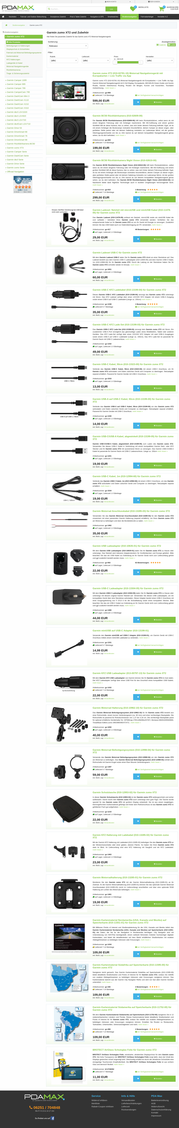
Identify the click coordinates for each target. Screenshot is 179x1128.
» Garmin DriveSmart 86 (16, 140)
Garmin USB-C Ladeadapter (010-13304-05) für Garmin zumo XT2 (128, 588)
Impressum (156, 1116)
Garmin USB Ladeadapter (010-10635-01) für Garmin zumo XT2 (127, 546)
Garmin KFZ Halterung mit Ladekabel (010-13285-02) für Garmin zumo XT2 (131, 836)
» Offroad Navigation (14, 171)
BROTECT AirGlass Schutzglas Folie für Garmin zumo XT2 (124, 1050)
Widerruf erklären (99, 1100)
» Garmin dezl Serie (14, 159)
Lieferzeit (125, 1106)
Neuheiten (12, 17)
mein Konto (110, 1)
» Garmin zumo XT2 (14, 36)
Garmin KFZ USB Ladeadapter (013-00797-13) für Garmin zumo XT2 (129, 673)
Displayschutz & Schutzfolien (18, 49)
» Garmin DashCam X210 (17, 104)
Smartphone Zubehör (58, 17)
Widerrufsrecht (158, 1106)
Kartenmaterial (12, 56)
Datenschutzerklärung (161, 1109)
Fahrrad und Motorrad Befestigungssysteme (23, 53)
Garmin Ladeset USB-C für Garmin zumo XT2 (117, 252)
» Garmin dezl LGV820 (15, 116)
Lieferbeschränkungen (131, 1103)
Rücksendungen (128, 1109)
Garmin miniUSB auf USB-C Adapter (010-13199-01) (121, 630)
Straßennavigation (129, 17)
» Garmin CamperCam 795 (17, 92)
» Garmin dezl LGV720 (15, 120)
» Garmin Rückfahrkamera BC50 (20, 144)
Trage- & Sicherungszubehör (17, 73)
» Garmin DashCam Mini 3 (17, 96)
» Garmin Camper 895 (15, 84)
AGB (153, 1103)
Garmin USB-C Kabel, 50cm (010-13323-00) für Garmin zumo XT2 (128, 364)
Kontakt (154, 1112)
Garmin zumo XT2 (36, 25)
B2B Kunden (154, 1)
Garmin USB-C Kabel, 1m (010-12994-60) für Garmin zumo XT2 (127, 476)
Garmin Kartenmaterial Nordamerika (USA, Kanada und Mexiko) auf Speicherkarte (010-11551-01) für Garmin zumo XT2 (129, 921)
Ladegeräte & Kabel (14, 63)
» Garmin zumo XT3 (14, 148)
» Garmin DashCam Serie (17, 156)
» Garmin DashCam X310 (17, 108)
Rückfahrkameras (13, 70)
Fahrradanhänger (147, 17)
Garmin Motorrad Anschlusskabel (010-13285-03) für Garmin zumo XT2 (131, 511)
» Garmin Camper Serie (16, 151)
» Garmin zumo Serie (15, 167)
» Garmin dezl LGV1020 (16, 112)
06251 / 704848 (46, 1107)
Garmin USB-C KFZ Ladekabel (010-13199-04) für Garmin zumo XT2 (129, 290)
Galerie (161, 45)
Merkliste (96, 1103)
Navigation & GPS (97, 17)
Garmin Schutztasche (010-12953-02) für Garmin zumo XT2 (125, 792)
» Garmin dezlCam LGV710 (17, 124)
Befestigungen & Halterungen (18, 46)
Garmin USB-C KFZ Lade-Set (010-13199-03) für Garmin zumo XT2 (129, 324)
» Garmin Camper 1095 (16, 80)
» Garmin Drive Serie (14, 163)
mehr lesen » (110, 88)
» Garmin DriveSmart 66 (16, 132)
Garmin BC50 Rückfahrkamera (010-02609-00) (117, 115)
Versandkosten (109, 104)
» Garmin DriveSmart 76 (16, 136)
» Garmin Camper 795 (15, 88)
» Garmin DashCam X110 (17, 100)
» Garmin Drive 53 (13, 128)
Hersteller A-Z (163, 17)
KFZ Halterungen (13, 60)
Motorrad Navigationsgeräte (17, 66)
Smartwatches (113, 17)
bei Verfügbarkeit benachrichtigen (149, 95)
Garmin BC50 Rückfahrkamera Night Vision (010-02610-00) (124, 160)
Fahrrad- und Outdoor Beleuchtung (33, 17)
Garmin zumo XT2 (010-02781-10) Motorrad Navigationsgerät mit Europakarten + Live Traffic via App (128, 74)
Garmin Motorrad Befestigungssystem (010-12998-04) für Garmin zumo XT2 (131, 751)
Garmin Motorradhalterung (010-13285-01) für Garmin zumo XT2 (127, 877)
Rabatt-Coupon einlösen (103, 1106)
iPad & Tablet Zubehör (78, 17)
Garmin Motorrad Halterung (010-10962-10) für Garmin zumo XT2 (128, 708)
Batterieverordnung (160, 1100)
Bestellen (158, 102)
